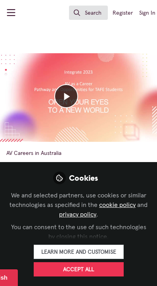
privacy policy (77, 214)
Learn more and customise (78, 252)
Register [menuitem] (123, 13)
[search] (88, 13)
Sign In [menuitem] (147, 13)
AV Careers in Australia (33, 153)
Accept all (78, 269)
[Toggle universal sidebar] (11, 13)
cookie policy (117, 205)
